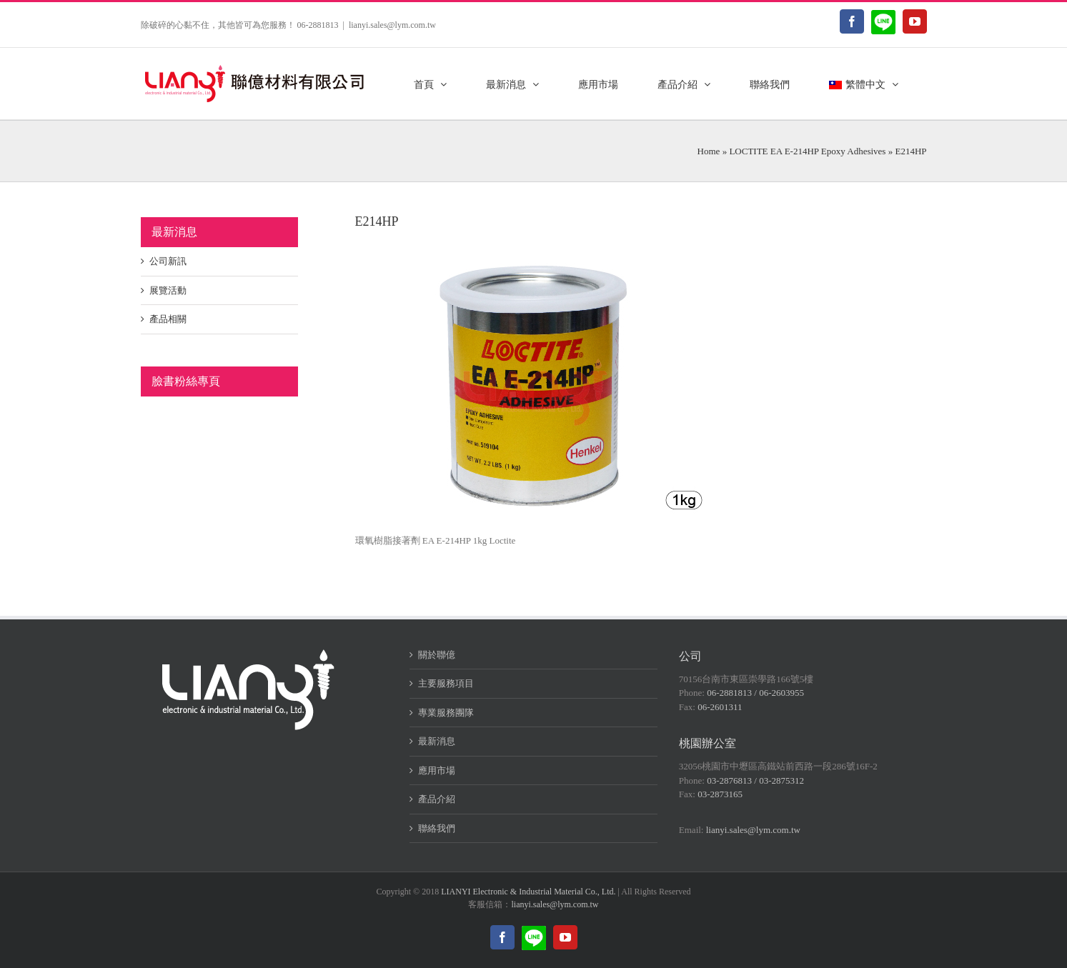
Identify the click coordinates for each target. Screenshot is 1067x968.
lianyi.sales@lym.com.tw (392, 25)
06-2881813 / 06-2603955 (755, 692)
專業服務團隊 (446, 712)
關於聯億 (436, 654)
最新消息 (436, 741)
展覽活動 (168, 290)
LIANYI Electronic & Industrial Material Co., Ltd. (528, 892)
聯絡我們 (436, 828)
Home (709, 151)
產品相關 (168, 319)
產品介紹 (436, 799)
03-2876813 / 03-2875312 (755, 780)
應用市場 (436, 770)
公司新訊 (168, 261)
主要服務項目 (446, 683)
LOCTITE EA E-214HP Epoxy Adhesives (807, 151)
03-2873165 (720, 794)
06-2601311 (720, 707)
